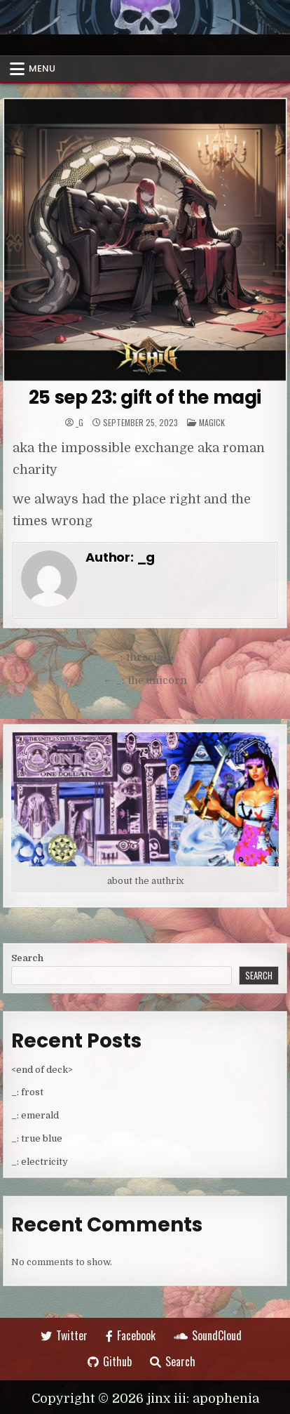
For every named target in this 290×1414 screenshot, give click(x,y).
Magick (212, 422)
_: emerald (35, 1115)
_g (79, 422)
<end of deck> (42, 1069)
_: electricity (39, 1161)
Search (27, 958)
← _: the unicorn (145, 680)
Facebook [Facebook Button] (131, 1335)
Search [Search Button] (172, 1361)
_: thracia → (144, 657)
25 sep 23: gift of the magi (145, 397)
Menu (42, 68)
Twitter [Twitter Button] (64, 1335)
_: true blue (36, 1138)
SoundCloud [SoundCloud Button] (208, 1335)
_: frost (27, 1092)
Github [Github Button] (110, 1361)
